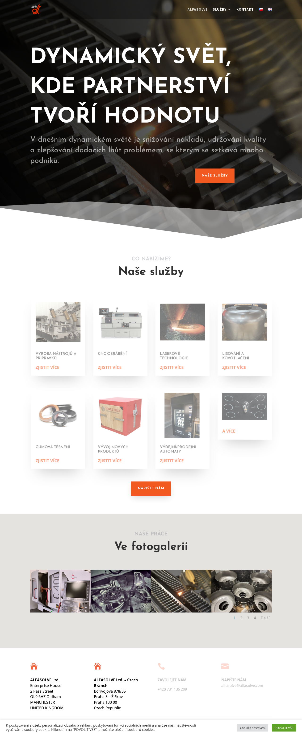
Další (265, 618)
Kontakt (245, 10)
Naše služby (215, 175)
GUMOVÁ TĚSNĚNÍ (55, 447)
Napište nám (151, 488)
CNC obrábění (114, 353)
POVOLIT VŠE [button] (284, 728)
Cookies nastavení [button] (252, 728)
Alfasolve (198, 10)
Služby (219, 10)
